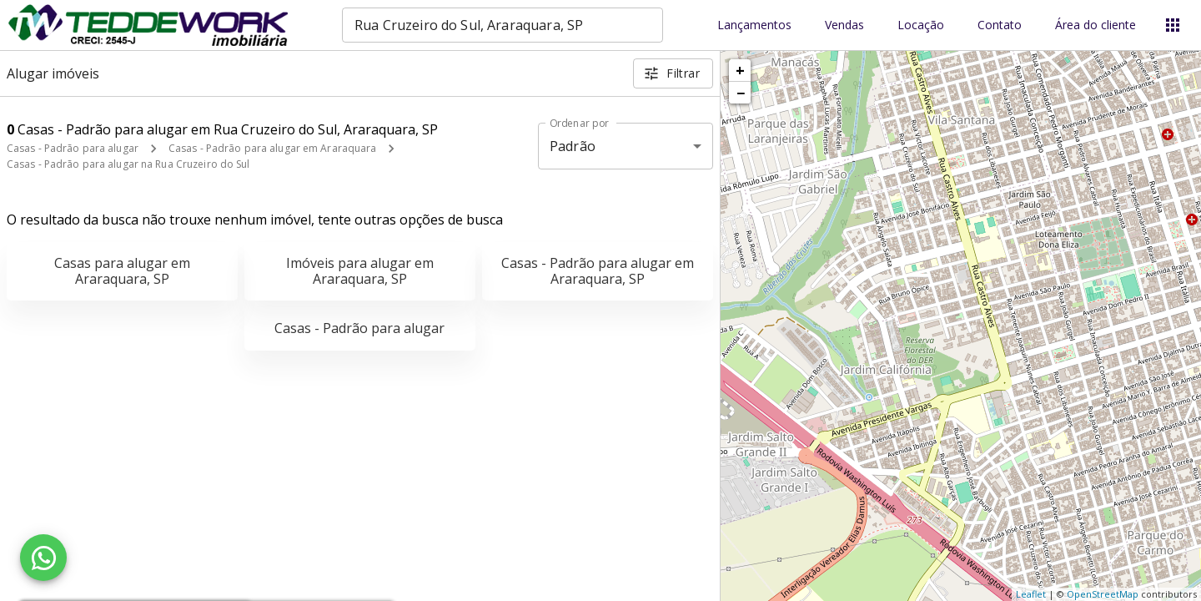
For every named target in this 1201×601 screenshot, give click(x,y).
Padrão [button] (572, 146)
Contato (999, 25)
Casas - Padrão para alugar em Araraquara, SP (597, 271)
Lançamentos (754, 25)
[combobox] (502, 25)
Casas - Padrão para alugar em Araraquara (272, 148)
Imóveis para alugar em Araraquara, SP (360, 271)
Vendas (844, 25)
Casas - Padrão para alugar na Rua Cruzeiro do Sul (128, 164)
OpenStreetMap (1102, 594)
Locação (920, 25)
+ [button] (740, 70)
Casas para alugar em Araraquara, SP (122, 271)
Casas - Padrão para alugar (72, 148)
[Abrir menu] (1173, 25)
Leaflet (1031, 594)
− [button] (740, 93)
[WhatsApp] (43, 557)
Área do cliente (1095, 25)
